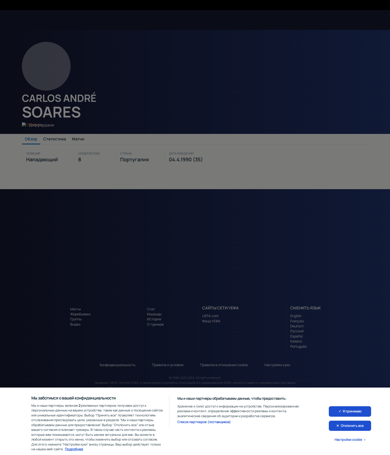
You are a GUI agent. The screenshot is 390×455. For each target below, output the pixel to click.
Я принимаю (352, 414)
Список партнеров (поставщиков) (204, 425)
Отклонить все (352, 428)
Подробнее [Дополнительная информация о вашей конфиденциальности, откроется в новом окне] (74, 452)
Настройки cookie (348, 443)
